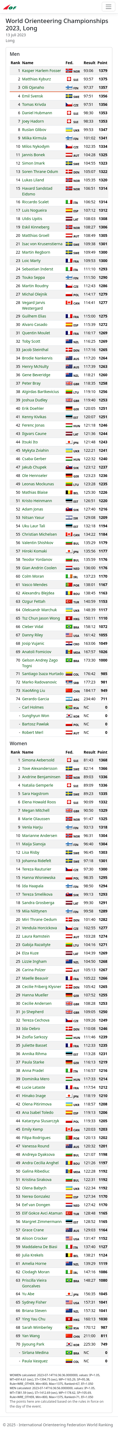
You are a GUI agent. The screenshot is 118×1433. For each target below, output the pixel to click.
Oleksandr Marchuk (39, 609)
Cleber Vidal (32, 626)
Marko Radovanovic (39, 682)
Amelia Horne (34, 1263)
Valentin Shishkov (37, 542)
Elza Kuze (30, 953)
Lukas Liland (33, 179)
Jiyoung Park (33, 1344)
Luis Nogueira (34, 210)
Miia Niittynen (34, 911)
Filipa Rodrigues (36, 1137)
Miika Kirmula (34, 137)
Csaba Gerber (34, 458)
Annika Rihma (34, 1053)
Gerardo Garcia (35, 698)
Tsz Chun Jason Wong (41, 618)
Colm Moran (33, 576)
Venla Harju (32, 827)
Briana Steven (34, 1310)
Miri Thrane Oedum (39, 919)
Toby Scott (31, 341)
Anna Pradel (33, 1070)
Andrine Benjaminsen (41, 776)
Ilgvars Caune (34, 433)
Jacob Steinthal (35, 349)
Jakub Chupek (34, 467)
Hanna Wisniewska (38, 877)
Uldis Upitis (32, 218)
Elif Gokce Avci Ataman (42, 1213)
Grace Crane (33, 1229)
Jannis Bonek (33, 154)
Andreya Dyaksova (38, 1154)
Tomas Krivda (34, 104)
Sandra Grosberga (38, 902)
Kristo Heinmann (37, 500)
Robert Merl (32, 732)
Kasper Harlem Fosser (41, 70)
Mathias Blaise (35, 492)
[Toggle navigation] (108, 6)
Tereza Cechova (35, 1020)
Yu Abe (28, 1293)
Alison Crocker (35, 1238)
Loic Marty (31, 260)
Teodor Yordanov (37, 559)
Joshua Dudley (35, 400)
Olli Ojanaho (33, 87)
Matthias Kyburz (36, 78)
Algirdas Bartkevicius (40, 391)
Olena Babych (34, 1187)
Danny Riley (32, 634)
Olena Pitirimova (37, 1104)
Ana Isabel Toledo (37, 1112)
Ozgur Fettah (33, 601)
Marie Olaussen (36, 818)
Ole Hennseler (35, 475)
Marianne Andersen (39, 835)
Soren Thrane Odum (40, 171)
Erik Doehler (33, 408)
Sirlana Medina (35, 1352)
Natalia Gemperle (37, 785)
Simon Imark (33, 163)
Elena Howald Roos (39, 801)
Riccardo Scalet (35, 201)
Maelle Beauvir (35, 978)
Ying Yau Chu (33, 1318)
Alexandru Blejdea (38, 593)
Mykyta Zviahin (35, 450)
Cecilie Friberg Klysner (41, 986)
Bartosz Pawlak (35, 724)
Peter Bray (31, 383)
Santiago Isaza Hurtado (43, 673)
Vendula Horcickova (39, 927)
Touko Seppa (33, 277)
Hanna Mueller (35, 994)
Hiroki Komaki (34, 551)
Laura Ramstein (36, 936)
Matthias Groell (35, 235)
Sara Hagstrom (35, 793)
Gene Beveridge (36, 374)
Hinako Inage (34, 1095)
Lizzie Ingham (34, 961)
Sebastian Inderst (37, 268)
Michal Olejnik (34, 294)
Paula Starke (33, 1062)
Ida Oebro (31, 1028)
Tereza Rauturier (36, 869)
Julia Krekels (32, 1255)
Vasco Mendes (35, 584)
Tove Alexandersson (40, 768)
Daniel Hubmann (37, 112)
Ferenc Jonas (33, 425)
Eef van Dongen (36, 1204)
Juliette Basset (34, 1045)
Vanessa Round (35, 1146)
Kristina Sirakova (37, 1179)
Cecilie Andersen (37, 1003)
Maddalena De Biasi (39, 1246)
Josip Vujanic (33, 643)
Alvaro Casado (34, 324)
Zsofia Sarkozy (35, 1036)
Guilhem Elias (34, 316)
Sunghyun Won (35, 715)
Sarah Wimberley (37, 1327)
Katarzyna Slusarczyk (40, 1120)
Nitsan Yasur (33, 517)
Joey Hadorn (33, 121)
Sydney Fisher (34, 1302)
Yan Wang (31, 1335)
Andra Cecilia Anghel (40, 1162)
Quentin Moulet (36, 332)
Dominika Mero (35, 1078)
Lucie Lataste (33, 1087)
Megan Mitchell (35, 810)
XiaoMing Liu (33, 690)
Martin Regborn (36, 252)
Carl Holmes (33, 707)
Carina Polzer (34, 969)
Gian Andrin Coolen (39, 567)
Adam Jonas (32, 509)
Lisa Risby (30, 852)
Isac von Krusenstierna (42, 243)
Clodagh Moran (35, 1271)
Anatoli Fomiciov (36, 651)
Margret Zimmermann (42, 1221)
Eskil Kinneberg (35, 227)
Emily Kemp (32, 1129)
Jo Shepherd (32, 1011)
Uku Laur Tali (33, 525)
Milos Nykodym (35, 146)
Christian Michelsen (39, 534)
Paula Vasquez (35, 1360)
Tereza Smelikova (37, 894)
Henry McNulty (35, 366)
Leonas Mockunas (38, 483)
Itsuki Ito (30, 441)
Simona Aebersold (38, 760)
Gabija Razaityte (36, 944)
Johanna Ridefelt (36, 860)
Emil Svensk (32, 96)
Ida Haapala (32, 885)
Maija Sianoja (34, 843)
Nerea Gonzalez (36, 1196)
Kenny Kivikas (34, 416)
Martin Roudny (35, 285)
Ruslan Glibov (34, 129)
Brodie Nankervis (37, 358)
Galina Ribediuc (36, 1171)
